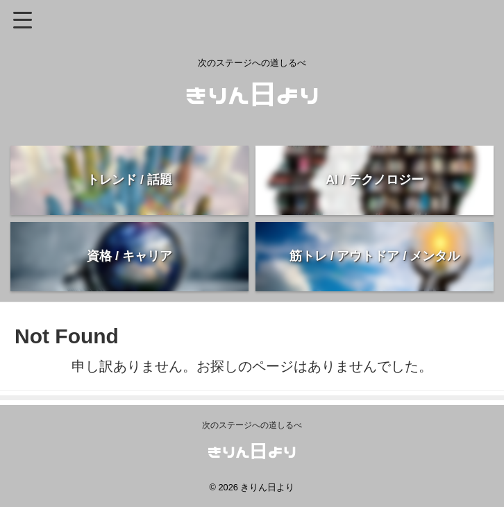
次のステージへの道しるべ (252, 425)
